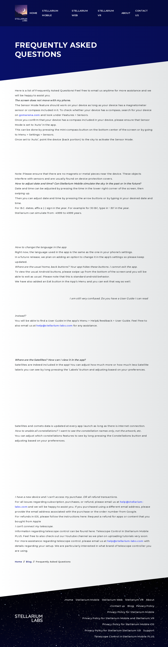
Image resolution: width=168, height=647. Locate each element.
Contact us (141, 13)
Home (33, 13)
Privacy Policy (145, 606)
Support (148, 630)
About (126, 13)
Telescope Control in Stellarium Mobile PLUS (124, 636)
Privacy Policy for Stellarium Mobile (130, 612)
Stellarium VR (106, 13)
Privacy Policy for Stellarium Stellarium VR (113, 630)
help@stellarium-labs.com (54, 325)
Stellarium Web (80, 13)
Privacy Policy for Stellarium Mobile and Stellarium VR (118, 618)
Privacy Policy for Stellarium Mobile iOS (128, 624)
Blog (29, 561)
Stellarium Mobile (50, 13)
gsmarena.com (30, 115)
